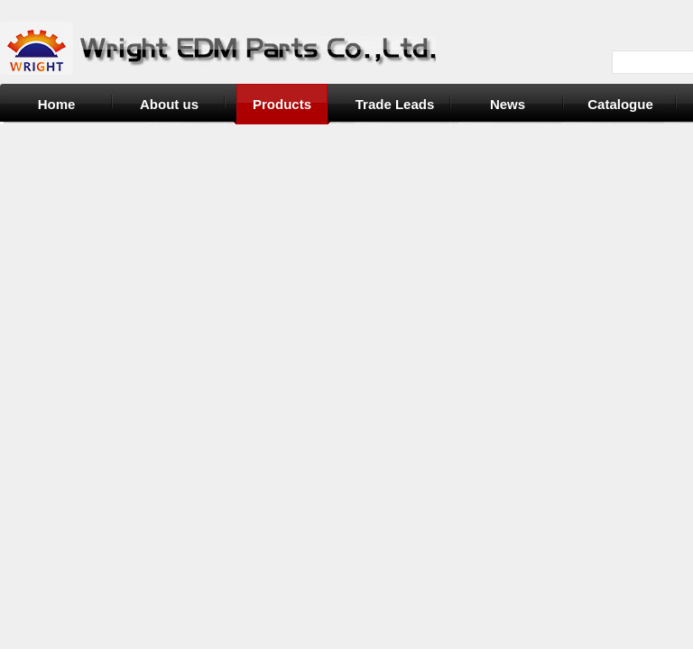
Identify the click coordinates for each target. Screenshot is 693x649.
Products (282, 104)
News (507, 104)
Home (57, 104)
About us (169, 104)
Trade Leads (395, 104)
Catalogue (620, 104)
